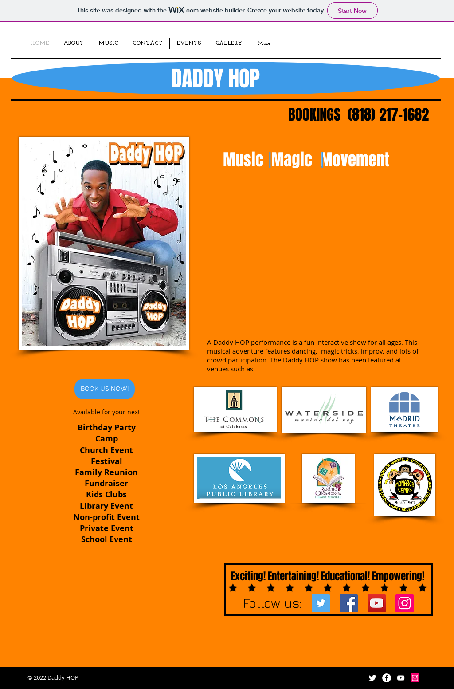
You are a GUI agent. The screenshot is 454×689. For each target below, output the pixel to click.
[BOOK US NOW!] (104, 389)
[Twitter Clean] (372, 677)
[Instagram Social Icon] (404, 603)
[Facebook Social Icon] (349, 603)
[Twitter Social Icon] (321, 603)
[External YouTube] (313, 266)
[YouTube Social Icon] (377, 603)
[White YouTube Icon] (400, 677)
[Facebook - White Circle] (386, 677)
